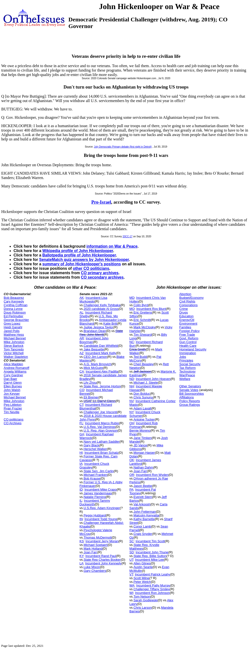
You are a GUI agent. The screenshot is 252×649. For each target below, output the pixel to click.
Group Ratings (189, 405)
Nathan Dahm (143, 467)
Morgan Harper (144, 452)
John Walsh (12, 390)
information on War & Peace (111, 246)
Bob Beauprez (14, 298)
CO (81, 390)
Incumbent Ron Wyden (152, 475)
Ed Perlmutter (13, 316)
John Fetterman (144, 511)
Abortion (185, 294)
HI (81, 452)
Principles (186, 360)
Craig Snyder (142, 534)
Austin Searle (142, 567)
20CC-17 (127, 236)
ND (131, 379)
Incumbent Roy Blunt (151, 309)
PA (131, 489)
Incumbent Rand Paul (100, 556)
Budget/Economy (191, 298)
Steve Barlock (13, 345)
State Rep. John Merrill (101, 332)
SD (131, 552)
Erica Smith (137, 349)
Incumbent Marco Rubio (102, 423)
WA (131, 585)
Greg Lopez (12, 323)
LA (81, 563)
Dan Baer (10, 379)
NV (131, 401)
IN (81, 519)
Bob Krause (92, 478)
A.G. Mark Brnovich (97, 364)
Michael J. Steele (145, 382)
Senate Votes (188, 390)
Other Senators (190, 386)
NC (131, 342)
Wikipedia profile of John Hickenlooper (77, 251)
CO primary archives (100, 273)
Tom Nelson (141, 596)
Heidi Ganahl (13, 327)
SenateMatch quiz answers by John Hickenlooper (84, 259)
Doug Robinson (15, 312)
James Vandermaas (98, 493)
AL (81, 312)
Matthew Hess (14, 334)
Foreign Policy (189, 331)
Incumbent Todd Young (100, 519)
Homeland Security (192, 349)
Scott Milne (141, 578)
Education (186, 316)
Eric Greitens (142, 312)
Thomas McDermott (98, 537)
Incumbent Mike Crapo (100, 489)
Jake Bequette (94, 349)
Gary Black (91, 445)
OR (131, 475)
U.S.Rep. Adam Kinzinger (102, 508)
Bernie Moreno (139, 430)
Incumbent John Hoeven (153, 379)
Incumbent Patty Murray (153, 585)
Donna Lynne (13, 309)
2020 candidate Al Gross (101, 309)
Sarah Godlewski (145, 600)
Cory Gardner (13, 375)
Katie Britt (110, 323)
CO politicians (13, 419)
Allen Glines (141, 563)
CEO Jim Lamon (95, 357)
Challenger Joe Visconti (100, 412)
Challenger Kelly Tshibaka (102, 305)
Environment (188, 323)
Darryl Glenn (13, 382)
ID (81, 489)
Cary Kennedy (14, 301)
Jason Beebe (142, 486)
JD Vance (140, 445)
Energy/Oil (186, 320)
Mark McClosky (144, 327)
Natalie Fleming (95, 497)
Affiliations (186, 397)
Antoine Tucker (144, 419)
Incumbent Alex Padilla (102, 371)
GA (81, 434)
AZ (81, 353)
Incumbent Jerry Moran (102, 541)
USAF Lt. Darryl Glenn (99, 401)
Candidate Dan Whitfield (101, 345)
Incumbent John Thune (152, 552)
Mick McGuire (93, 368)
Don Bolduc (141, 393)
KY (81, 556)
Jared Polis (11, 331)
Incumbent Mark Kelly (100, 353)
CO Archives (12, 423)
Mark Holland (93, 548)
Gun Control (188, 342)
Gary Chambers (95, 571)
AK (81, 298)
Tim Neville (11, 412)
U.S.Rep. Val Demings (99, 427)
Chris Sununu (143, 397)
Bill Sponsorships (191, 393)
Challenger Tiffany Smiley (151, 589)
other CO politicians (91, 268)
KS (81, 541)
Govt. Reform (188, 338)
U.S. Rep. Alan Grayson (101, 430)
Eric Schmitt (141, 320)
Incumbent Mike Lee (149, 559)
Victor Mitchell (14, 353)
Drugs (183, 312)
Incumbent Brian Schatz (101, 452)
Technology (187, 371)
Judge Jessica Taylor (98, 327)
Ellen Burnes (13, 386)
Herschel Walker (95, 449)
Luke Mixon (92, 567)
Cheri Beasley (143, 364)
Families (185, 327)
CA (81, 371)
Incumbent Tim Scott (150, 541)
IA (80, 464)
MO (132, 309)
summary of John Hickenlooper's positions (81, 264)
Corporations (188, 305)
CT (81, 405)
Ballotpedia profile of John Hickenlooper (79, 255)
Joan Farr (90, 552)
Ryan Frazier (13, 408)
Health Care (187, 345)
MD (131, 298)
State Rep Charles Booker (102, 559)
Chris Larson (142, 607)
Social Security (190, 364)
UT (131, 559)
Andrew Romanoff (16, 368)
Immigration (187, 353)
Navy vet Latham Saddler (102, 441)
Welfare (184, 379)
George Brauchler (16, 320)
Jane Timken (142, 438)
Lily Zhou (90, 382)
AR (81, 338)
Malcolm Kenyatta (146, 515)
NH (131, 386)
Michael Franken (95, 475)
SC (131, 541)
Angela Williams (15, 371)
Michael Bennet (15, 338)
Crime (183, 309)
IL (80, 500)
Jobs (182, 357)
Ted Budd (140, 357)
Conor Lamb (142, 526)
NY (131, 412)
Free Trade (187, 334)
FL (81, 423)
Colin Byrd (140, 305)
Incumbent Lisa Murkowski (93, 299)
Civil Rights (187, 301)
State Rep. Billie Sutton (149, 556)
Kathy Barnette (144, 519)
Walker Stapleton (16, 357)
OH (131, 423)
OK (131, 460)
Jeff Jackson (142, 371)
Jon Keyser (12, 393)
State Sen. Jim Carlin (99, 471)
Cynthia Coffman (16, 305)
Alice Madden (13, 364)
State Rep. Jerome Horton (102, 386)
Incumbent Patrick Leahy (152, 574)
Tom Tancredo (14, 349)
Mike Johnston (14, 342)
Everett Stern (142, 497)
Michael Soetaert (96, 545)
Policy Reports (189, 401)
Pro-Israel (101, 202)
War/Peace (187, 375)
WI (131, 593)
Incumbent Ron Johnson (152, 593)
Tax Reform (187, 368)
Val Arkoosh (141, 504)
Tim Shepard (142, 334)
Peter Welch (142, 582)
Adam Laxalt (142, 408)
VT (131, 574)
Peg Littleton (12, 405)
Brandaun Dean (95, 331)
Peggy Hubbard (95, 515)
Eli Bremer (91, 397)
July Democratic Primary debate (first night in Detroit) (123, 146)
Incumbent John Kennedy (103, 563)
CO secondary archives (102, 277)
